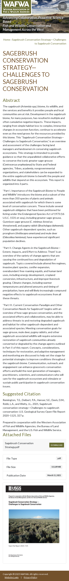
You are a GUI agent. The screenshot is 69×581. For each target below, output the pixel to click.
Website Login (12, 577)
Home (6, 39)
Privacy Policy (30, 577)
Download (57, 445)
